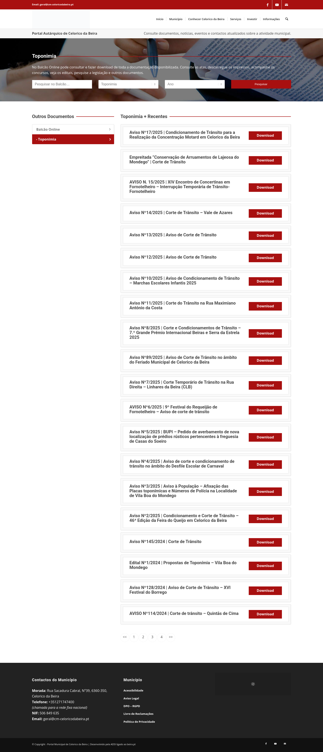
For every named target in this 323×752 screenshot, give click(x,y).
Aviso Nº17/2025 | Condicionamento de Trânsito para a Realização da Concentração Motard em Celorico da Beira (184, 135)
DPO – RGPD (132, 706)
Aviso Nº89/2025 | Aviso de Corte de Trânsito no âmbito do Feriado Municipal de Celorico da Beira (183, 360)
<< (125, 637)
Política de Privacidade (139, 722)
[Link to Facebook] (267, 4)
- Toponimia (46, 139)
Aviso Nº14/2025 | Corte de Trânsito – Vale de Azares (180, 212)
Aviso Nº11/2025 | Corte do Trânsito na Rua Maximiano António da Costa (182, 305)
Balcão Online (48, 129)
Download (265, 135)
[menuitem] (159, 19)
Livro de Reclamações (138, 714)
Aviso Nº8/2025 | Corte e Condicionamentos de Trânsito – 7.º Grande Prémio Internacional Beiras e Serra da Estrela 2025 (185, 332)
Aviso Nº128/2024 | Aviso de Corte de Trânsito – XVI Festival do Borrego (180, 590)
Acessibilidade (133, 690)
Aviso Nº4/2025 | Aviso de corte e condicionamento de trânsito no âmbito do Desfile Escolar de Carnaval (181, 464)
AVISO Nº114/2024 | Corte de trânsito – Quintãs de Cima (184, 613)
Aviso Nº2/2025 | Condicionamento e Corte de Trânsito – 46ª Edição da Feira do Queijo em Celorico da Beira (184, 518)
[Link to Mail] (286, 4)
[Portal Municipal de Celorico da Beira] (61, 19)
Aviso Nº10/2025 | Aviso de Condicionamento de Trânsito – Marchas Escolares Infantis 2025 (184, 281)
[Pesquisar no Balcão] (62, 84)
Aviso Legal (131, 698)
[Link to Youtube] (277, 4)
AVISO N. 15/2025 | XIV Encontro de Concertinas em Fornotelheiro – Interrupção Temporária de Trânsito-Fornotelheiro (179, 186)
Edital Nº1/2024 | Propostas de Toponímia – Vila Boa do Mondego (183, 565)
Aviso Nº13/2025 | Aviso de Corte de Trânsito (173, 234)
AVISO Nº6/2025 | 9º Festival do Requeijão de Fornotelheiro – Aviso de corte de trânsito (173, 409)
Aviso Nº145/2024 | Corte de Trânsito (165, 541)
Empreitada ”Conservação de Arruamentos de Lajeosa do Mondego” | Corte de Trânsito (184, 159)
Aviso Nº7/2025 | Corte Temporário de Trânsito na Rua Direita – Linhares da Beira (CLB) (181, 384)
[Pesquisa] (287, 19)
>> (171, 637)
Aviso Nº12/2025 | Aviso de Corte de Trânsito (173, 257)
